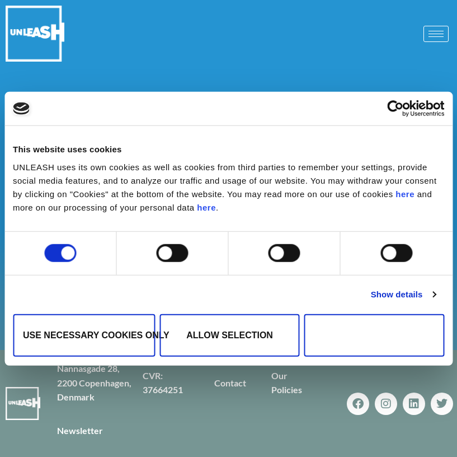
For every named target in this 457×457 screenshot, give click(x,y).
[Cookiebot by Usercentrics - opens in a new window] (395, 108)
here (404, 193)
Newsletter (80, 430)
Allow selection (229, 334)
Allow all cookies (374, 334)
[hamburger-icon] (436, 34)
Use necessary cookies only (89, 334)
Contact (230, 382)
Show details (397, 294)
